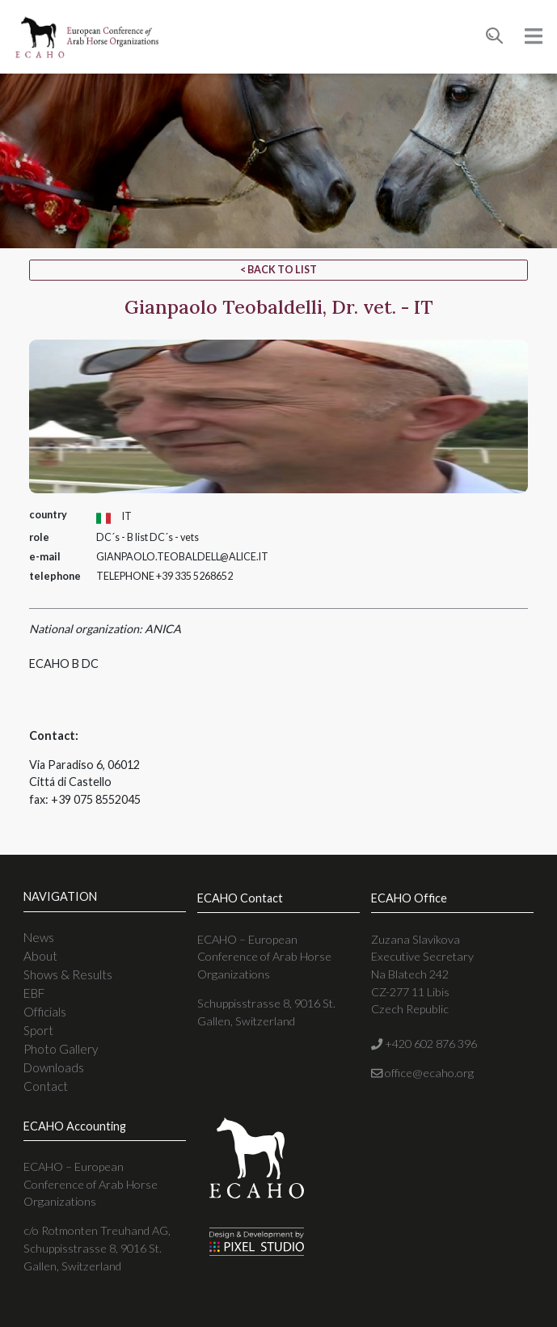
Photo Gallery (60, 1049)
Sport (38, 1030)
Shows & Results (67, 974)
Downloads (53, 1067)
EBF (33, 993)
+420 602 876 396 (424, 1043)
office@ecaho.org (422, 1073)
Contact (45, 1086)
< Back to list (278, 270)
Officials (44, 1011)
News (38, 937)
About (40, 956)
